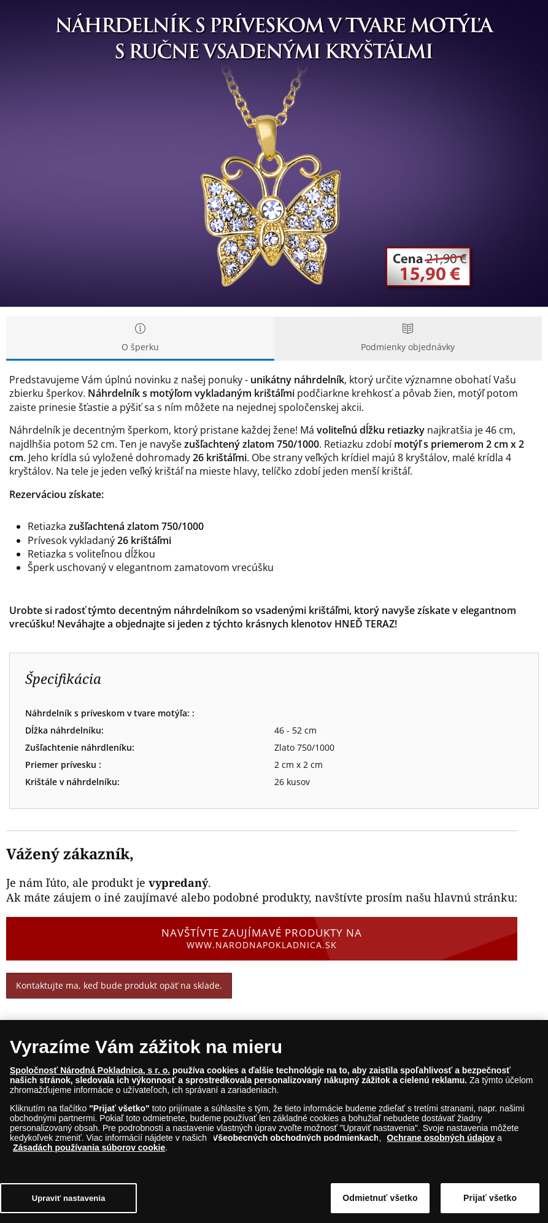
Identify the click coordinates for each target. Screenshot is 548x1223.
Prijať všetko (490, 1198)
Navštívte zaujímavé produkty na (261, 938)
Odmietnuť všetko (380, 1198)
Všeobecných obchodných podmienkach (295, 1138)
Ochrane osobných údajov (441, 1138)
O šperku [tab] (140, 338)
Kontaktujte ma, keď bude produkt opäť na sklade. (119, 985)
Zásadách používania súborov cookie (89, 1147)
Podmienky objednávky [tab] (408, 338)
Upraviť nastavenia (69, 1198)
